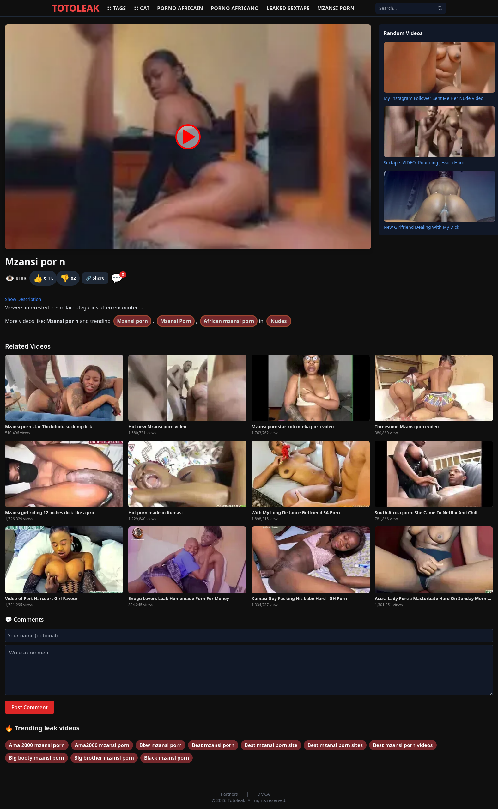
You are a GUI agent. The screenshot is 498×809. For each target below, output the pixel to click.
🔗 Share (95, 278)
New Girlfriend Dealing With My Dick (421, 227)
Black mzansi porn (166, 757)
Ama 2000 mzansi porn (37, 745)
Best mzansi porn (213, 745)
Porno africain (180, 8)
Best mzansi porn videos (403, 745)
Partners (230, 794)
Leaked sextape (288, 8)
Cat (142, 8)
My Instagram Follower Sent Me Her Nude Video (433, 98)
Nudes (279, 321)
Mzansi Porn (175, 321)
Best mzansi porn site (271, 745)
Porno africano (235, 8)
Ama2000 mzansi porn (102, 745)
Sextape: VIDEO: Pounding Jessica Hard (424, 163)
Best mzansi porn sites (335, 745)
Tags (116, 8)
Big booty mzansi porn (36, 757)
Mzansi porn (336, 8)
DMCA (263, 794)
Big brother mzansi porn (104, 757)
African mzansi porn (228, 321)
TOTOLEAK (75, 8)
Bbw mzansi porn (160, 745)
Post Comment (29, 707)
